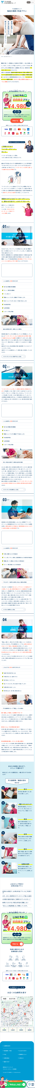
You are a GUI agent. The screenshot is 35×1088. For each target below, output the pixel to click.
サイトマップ (10, 1067)
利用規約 (15, 1069)
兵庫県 (4, 1030)
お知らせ (21, 1058)
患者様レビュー (23, 1054)
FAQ (5, 1054)
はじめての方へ (23, 1050)
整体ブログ (6, 1061)
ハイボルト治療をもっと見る (9, 609)
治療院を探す (7, 1046)
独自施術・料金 (8, 1050)
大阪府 (13, 1030)
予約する (15, 121)
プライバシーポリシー (7, 1069)
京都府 (21, 1030)
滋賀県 (30, 1030)
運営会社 (5, 1067)
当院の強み (6, 1058)
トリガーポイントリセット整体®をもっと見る (12, 356)
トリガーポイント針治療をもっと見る (10, 489)
